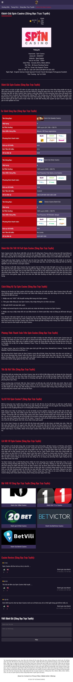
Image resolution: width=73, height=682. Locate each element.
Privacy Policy (36, 676)
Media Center (45, 676)
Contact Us (27, 676)
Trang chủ (14, 7)
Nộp (36, 639)
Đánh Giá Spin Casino (43, 7)
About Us (20, 676)
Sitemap (53, 676)
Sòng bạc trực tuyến (27, 7)
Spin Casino (40, 58)
